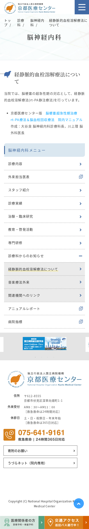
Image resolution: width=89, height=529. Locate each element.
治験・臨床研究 (20, 216)
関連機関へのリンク (24, 295)
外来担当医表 (19, 176)
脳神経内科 (37, 22)
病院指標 (15, 321)
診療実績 (15, 203)
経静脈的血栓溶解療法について (33, 269)
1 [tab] (35, 357)
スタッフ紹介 (19, 189)
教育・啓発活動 (20, 229)
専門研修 (15, 242)
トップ (7, 22)
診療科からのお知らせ (26, 255)
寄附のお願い (17, 450)
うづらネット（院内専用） (27, 462)
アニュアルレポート (24, 308)
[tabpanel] (44, 343)
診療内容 (15, 163)
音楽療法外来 (19, 282)
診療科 (20, 22)
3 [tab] (48, 357)
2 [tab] (41, 357)
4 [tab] (54, 357)
